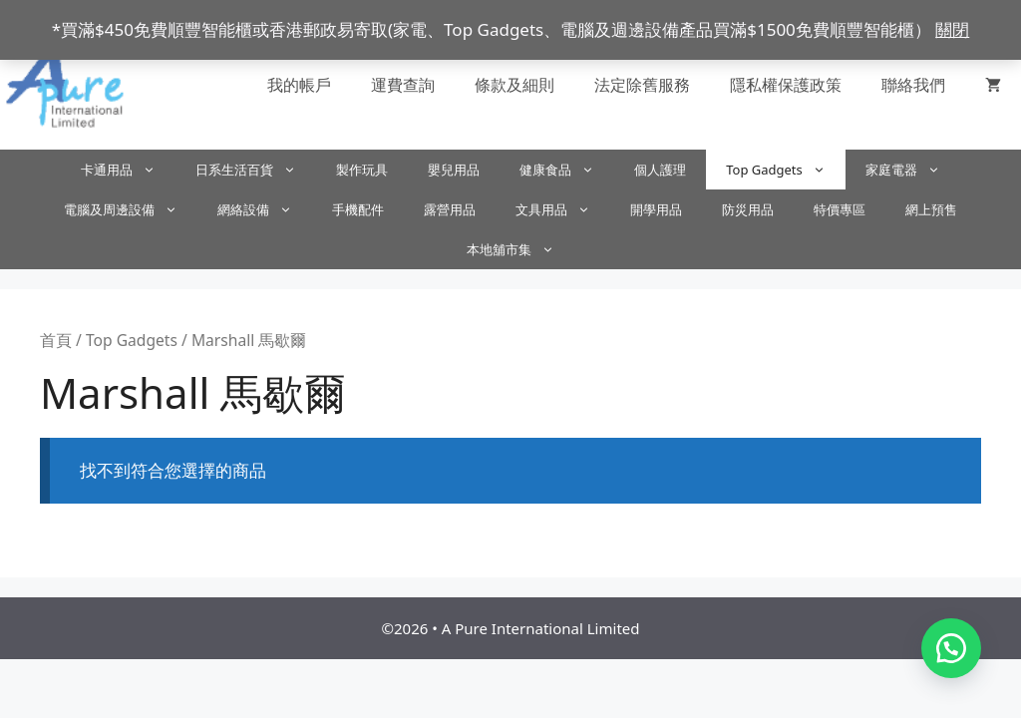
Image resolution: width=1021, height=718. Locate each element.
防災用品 (748, 209)
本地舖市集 (520, 249)
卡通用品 (128, 169)
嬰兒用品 (454, 170)
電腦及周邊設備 (130, 209)
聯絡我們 (913, 85)
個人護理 (660, 170)
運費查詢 (403, 85)
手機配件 (358, 209)
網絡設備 (264, 209)
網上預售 (931, 209)
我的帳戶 (299, 85)
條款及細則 (514, 85)
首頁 (56, 340)
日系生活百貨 (255, 169)
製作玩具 (362, 170)
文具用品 (562, 209)
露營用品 (450, 209)
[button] (951, 648)
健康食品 (566, 169)
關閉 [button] (952, 29)
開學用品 (656, 209)
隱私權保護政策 (786, 85)
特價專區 (839, 209)
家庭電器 (912, 169)
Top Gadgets (786, 169)
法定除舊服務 (642, 85)
